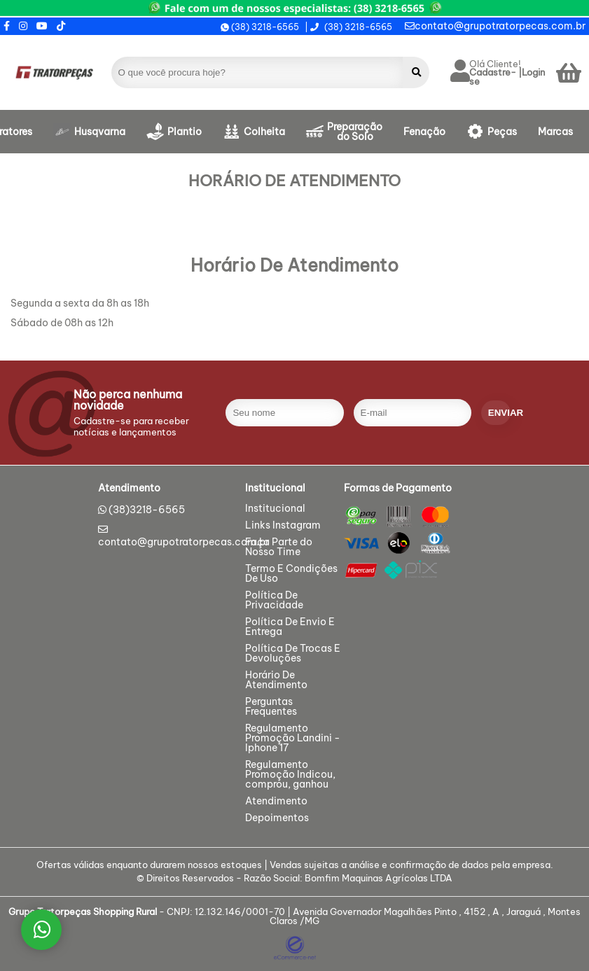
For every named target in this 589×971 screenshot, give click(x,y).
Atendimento (276, 801)
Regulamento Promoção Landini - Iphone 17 (292, 738)
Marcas (555, 132)
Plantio (184, 132)
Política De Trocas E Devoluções (292, 653)
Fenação (424, 132)
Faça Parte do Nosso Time (278, 547)
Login (533, 73)
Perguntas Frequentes (271, 707)
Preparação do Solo (354, 131)
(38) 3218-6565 (260, 27)
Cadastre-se (492, 77)
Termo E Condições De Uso (291, 574)
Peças (502, 132)
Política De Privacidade (274, 600)
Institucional (275, 509)
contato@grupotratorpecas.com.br (495, 26)
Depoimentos (277, 818)
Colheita (264, 132)
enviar (499, 412)
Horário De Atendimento (276, 680)
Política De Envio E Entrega (290, 627)
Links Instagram (283, 525)
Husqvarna (99, 132)
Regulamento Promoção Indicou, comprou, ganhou (290, 775)
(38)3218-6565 (147, 509)
